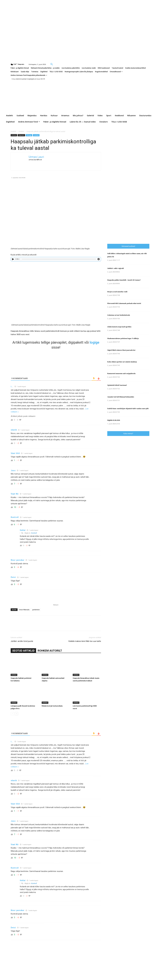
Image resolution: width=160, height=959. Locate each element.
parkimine (36, 610)
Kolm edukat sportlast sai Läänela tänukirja (122, 362)
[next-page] (16, 713)
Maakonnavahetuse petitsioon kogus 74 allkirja (123, 338)
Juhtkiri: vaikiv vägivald (115, 268)
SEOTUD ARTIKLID (23, 650)
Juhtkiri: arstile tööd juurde (22, 641)
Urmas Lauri (36, 157)
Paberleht (21, 135)
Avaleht (13, 131)
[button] (51, 64)
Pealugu (28, 135)
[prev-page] (12, 713)
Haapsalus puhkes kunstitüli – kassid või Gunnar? (124, 280)
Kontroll (34, 533)
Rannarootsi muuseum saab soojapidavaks (121, 373)
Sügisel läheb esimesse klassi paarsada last (121, 350)
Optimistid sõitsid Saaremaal (116, 385)
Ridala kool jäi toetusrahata (52, 706)
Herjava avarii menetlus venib (117, 292)
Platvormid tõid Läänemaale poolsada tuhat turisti (124, 303)
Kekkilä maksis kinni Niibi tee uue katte (85, 641)
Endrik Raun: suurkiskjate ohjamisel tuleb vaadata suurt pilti (128, 408)
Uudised (36, 135)
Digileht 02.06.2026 (113, 420)
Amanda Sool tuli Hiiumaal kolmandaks (120, 397)
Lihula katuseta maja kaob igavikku (119, 327)
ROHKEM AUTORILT (50, 650)
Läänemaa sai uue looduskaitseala (118, 315)
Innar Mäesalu (24, 610)
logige (94, 342)
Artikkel (21, 131)
